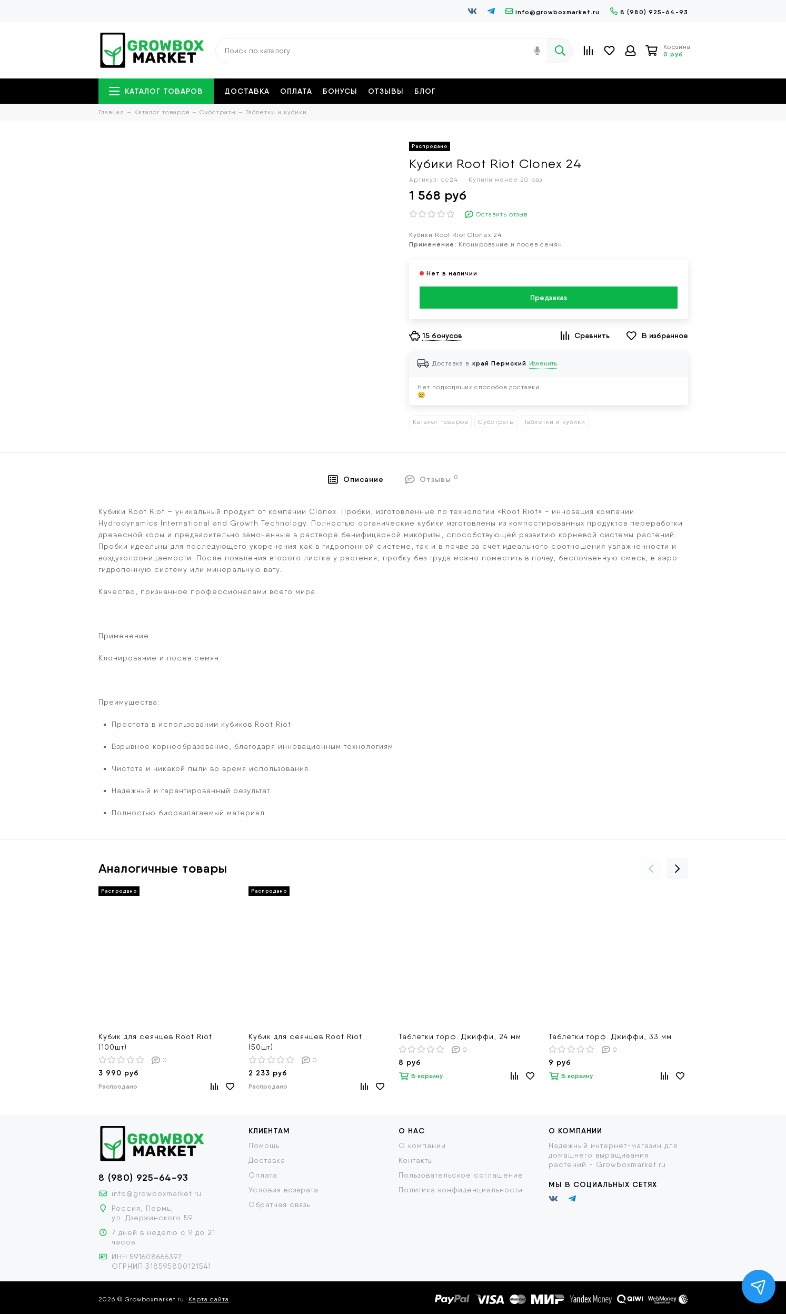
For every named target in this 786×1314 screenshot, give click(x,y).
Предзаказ (548, 297)
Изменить (543, 363)
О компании (422, 1145)
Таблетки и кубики (554, 422)
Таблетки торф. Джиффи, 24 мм (460, 1036)
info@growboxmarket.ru (552, 12)
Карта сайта (208, 1299)
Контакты (416, 1160)
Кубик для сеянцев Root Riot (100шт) (155, 1041)
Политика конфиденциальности (461, 1189)
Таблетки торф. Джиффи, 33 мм (610, 1036)
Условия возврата (283, 1189)
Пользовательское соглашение (461, 1175)
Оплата (296, 91)
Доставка (247, 91)
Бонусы (340, 91)
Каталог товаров (156, 91)
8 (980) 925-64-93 (649, 12)
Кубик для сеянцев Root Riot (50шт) (305, 1041)
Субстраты (496, 422)
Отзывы (386, 91)
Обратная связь (279, 1204)
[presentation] (651, 868)
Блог (425, 91)
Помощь (264, 1145)
